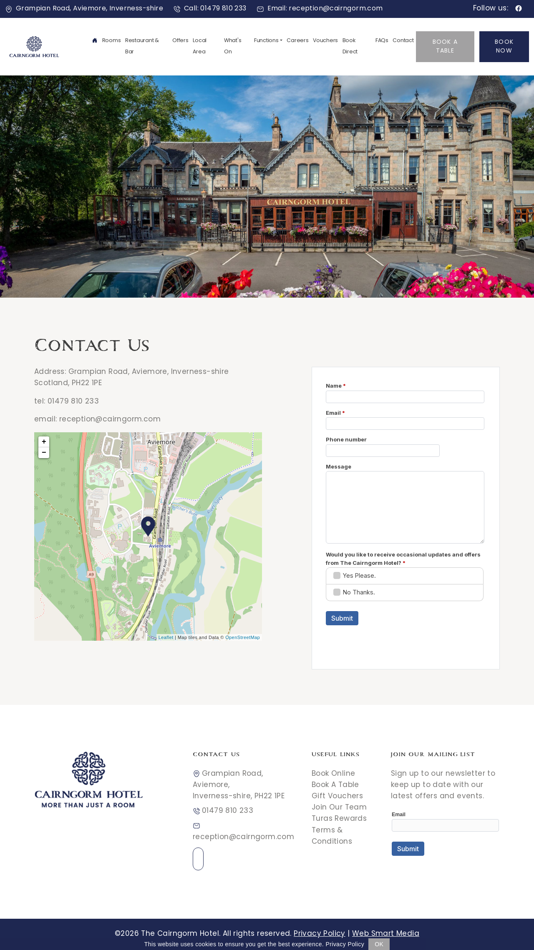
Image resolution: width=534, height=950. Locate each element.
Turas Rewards (339, 819)
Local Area (200, 46)
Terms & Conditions (332, 836)
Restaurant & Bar (142, 46)
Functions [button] (266, 41)
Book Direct (350, 46)
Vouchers (325, 41)
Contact (403, 41)
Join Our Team (339, 808)
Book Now (504, 47)
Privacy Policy (319, 934)
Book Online (333, 774)
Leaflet (166, 637)
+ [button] (44, 442)
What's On (233, 46)
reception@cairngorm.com (110, 420)
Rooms (111, 41)
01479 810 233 (73, 402)
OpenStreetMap (242, 637)
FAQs (381, 41)
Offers (180, 41)
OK (379, 944)
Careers (297, 41)
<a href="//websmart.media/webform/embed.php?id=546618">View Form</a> (445, 839)
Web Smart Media (385, 934)
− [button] (44, 453)
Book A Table (445, 47)
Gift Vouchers (337, 796)
